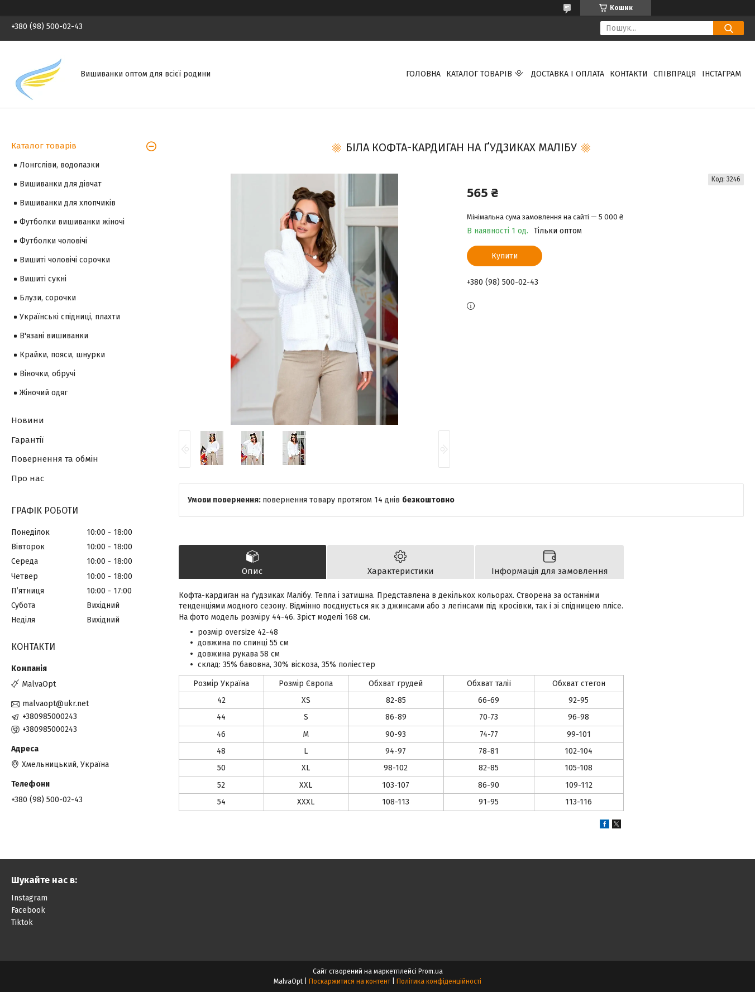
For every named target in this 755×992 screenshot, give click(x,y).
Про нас (27, 478)
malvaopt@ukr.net (55, 703)
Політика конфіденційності (438, 981)
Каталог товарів (479, 74)
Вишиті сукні (43, 279)
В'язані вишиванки (54, 336)
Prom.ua (430, 971)
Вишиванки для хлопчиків (68, 203)
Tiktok (22, 922)
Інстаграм (721, 74)
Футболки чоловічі (53, 241)
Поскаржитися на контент (349, 981)
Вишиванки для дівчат (61, 184)
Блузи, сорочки (48, 298)
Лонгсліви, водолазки (59, 165)
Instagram (29, 898)
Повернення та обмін (54, 459)
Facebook (28, 910)
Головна (423, 74)
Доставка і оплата (567, 74)
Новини (27, 420)
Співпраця (674, 74)
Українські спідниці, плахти (70, 317)
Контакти (629, 74)
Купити (504, 256)
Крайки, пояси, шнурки (62, 355)
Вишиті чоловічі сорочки (65, 260)
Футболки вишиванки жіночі (72, 222)
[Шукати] (728, 28)
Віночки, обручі (47, 373)
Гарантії (27, 440)
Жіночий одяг (44, 392)
